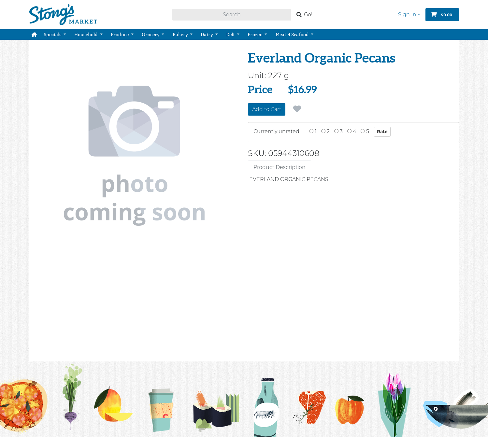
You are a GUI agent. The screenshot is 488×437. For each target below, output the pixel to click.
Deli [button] (231, 34)
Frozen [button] (256, 34)
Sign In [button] (407, 14)
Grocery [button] (151, 34)
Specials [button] (53, 34)
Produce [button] (120, 34)
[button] (34, 34)
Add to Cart (266, 109)
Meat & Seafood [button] (293, 34)
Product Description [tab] (279, 167)
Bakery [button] (181, 34)
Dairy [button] (207, 34)
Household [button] (86, 34)
